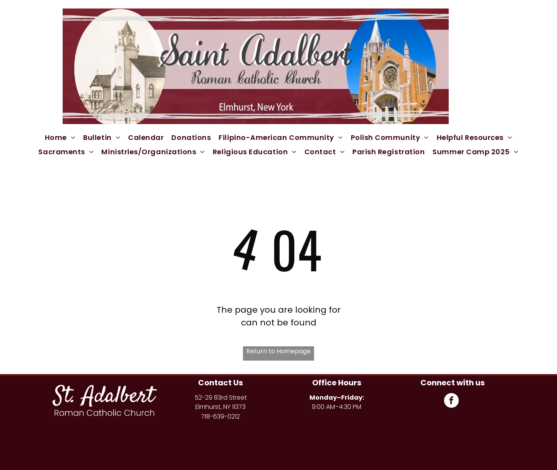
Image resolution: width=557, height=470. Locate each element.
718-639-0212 (220, 416)
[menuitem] (60, 137)
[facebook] (451, 401)
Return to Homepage (278, 351)
